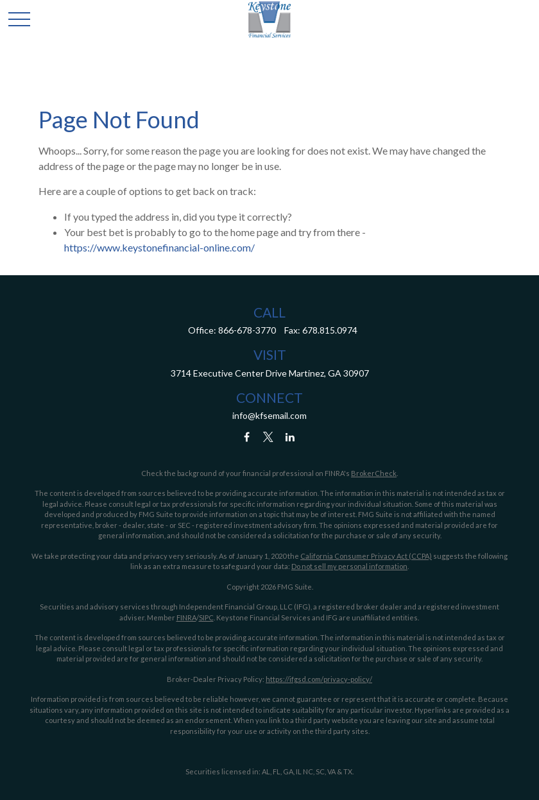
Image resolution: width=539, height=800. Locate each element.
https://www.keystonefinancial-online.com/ (159, 247)
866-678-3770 (247, 330)
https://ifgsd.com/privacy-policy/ (319, 679)
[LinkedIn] (290, 437)
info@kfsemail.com (269, 415)
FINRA (186, 617)
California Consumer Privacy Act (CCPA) (366, 556)
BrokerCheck (374, 473)
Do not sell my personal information (349, 566)
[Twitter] (268, 437)
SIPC (206, 617)
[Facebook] (246, 437)
